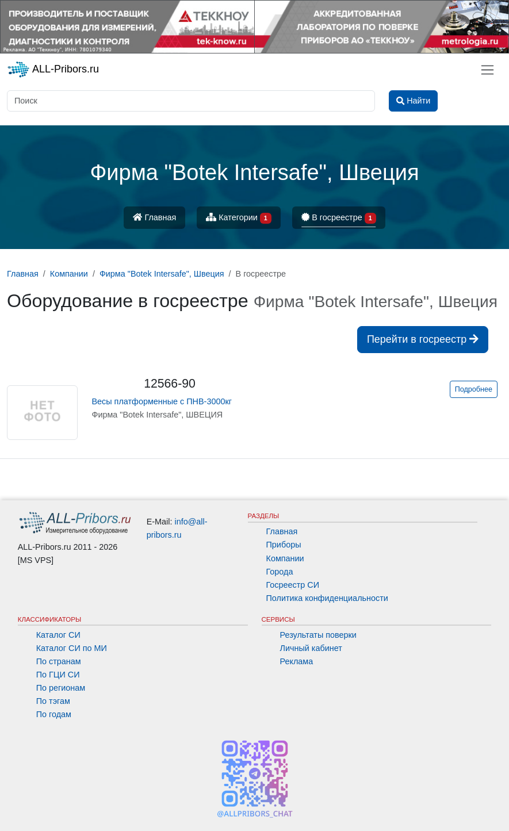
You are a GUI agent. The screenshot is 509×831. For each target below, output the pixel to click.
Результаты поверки (318, 634)
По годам (53, 714)
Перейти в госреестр (423, 339)
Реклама (296, 661)
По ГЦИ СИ (58, 674)
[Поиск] (191, 101)
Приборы (283, 544)
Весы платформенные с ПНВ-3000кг (161, 401)
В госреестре (338, 218)
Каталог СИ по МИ (71, 648)
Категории (238, 218)
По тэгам (53, 701)
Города (279, 571)
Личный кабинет (311, 648)
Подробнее (473, 389)
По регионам (61, 687)
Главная (154, 217)
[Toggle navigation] (487, 70)
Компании (285, 558)
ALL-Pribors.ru (53, 69)
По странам (58, 661)
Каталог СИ (58, 634)
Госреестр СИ (293, 584)
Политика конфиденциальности (327, 598)
